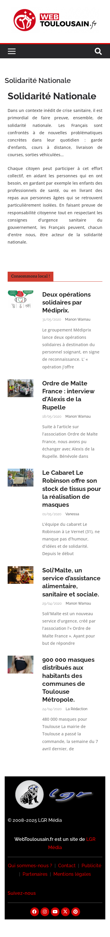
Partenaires (35, 874)
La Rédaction (76, 709)
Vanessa (72, 514)
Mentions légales (72, 874)
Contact (67, 865)
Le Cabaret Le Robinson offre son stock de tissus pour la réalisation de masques (71, 488)
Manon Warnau (77, 319)
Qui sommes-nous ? (30, 865)
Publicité (91, 865)
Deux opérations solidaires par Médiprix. (66, 302)
